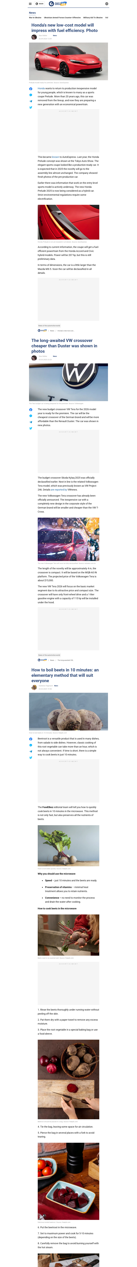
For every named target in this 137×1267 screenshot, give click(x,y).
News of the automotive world (49, 326)
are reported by (59, 489)
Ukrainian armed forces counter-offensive (62, 18)
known (55, 157)
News (55, 36)
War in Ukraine (35, 18)
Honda (41, 88)
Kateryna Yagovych (46, 686)
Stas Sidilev (43, 36)
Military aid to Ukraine (93, 18)
